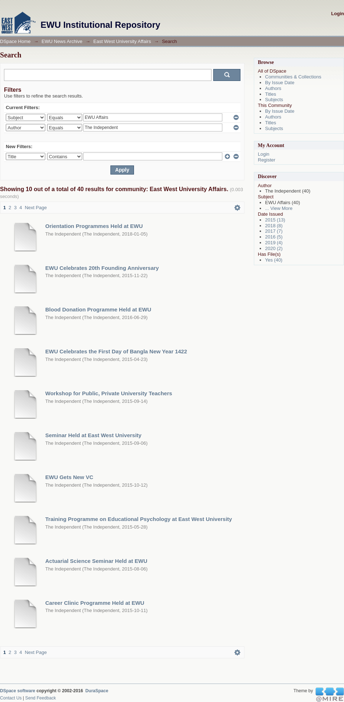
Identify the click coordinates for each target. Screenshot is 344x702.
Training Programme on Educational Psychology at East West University (138, 519)
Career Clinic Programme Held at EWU (94, 603)
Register (266, 160)
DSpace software (17, 690)
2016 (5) (273, 237)
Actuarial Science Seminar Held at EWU (96, 561)
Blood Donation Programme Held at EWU (98, 309)
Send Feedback (40, 698)
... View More (279, 208)
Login (337, 13)
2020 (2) (273, 248)
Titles (270, 94)
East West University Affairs (122, 41)
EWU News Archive (62, 41)
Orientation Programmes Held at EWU (94, 226)
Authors (273, 88)
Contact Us (11, 698)
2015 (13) (275, 220)
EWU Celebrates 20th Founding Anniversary (102, 268)
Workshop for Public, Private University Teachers (108, 393)
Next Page (36, 207)
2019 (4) (273, 242)
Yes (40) (273, 260)
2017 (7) (273, 231)
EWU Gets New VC (69, 477)
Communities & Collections (293, 76)
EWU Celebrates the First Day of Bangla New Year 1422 (116, 351)
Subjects (274, 99)
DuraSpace (96, 690)
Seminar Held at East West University (93, 435)
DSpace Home (15, 41)
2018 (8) (273, 225)
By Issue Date (279, 82)
